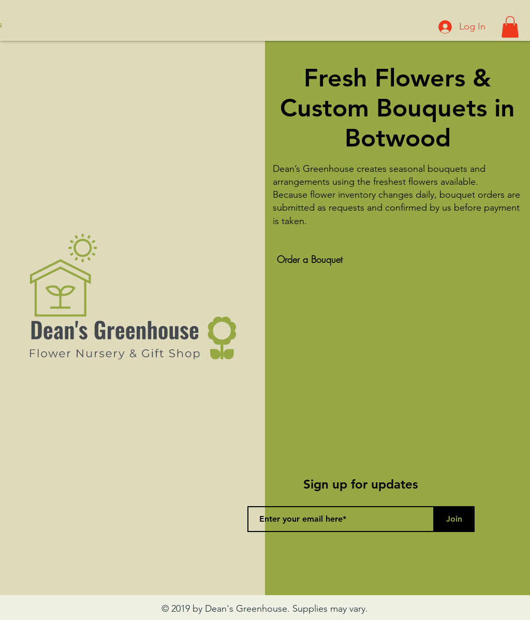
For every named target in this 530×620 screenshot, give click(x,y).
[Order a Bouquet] (309, 259)
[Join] (454, 519)
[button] (510, 27)
